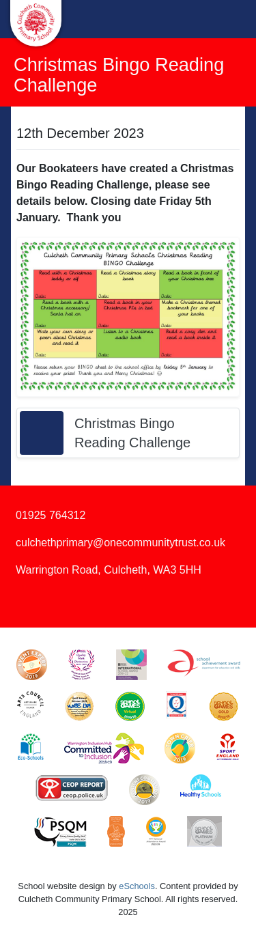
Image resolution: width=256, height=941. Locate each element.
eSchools (137, 886)
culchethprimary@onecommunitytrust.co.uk (120, 542)
